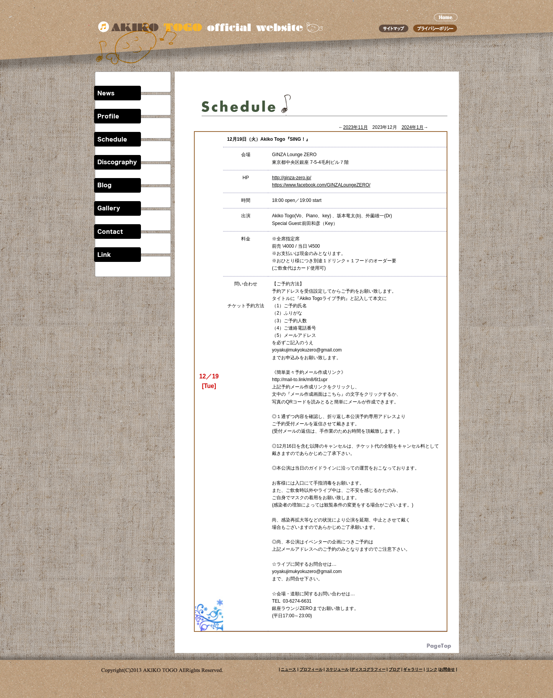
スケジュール (337, 669)
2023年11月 (355, 127)
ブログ (394, 669)
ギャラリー (412, 669)
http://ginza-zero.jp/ (291, 177)
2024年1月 (413, 127)
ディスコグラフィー (368, 669)
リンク (431, 669)
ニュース (288, 669)
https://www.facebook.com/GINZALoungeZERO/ (321, 185)
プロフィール (311, 669)
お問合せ (447, 669)
